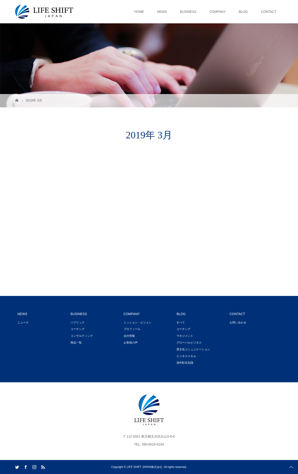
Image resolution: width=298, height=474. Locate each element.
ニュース (23, 322)
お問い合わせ (238, 322)
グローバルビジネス (189, 342)
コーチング (78, 329)
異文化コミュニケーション (193, 349)
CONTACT (268, 12)
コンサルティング (82, 335)
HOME (139, 12)
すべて (180, 322)
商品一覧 (76, 342)
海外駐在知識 (184, 362)
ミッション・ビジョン (138, 322)
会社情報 (129, 335)
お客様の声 (131, 342)
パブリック (78, 322)
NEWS (162, 12)
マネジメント (184, 335)
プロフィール (132, 329)
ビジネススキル (186, 356)
